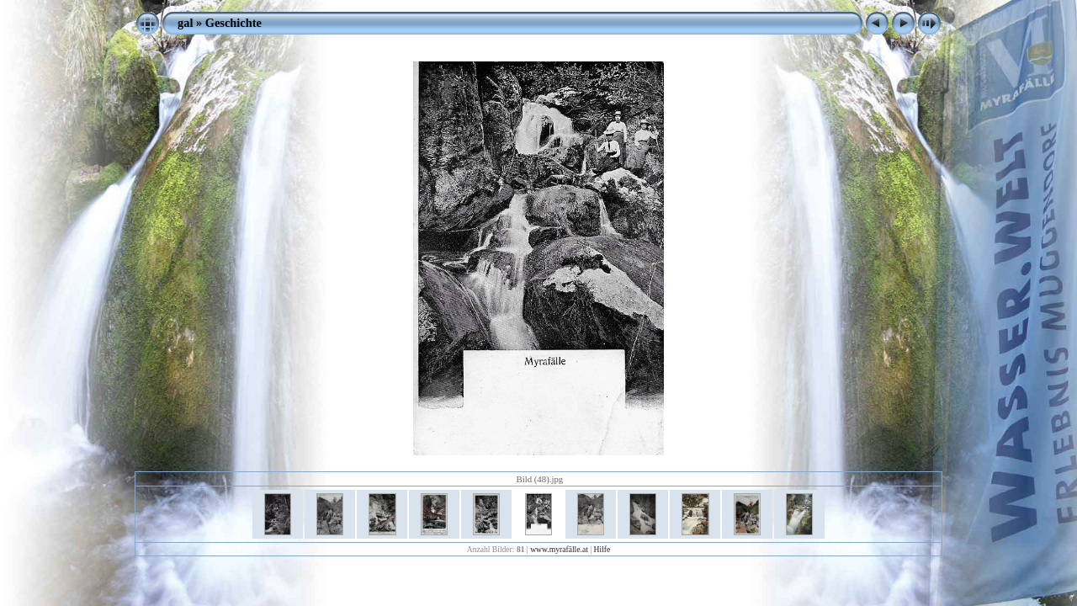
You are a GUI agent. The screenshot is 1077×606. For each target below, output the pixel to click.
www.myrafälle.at (559, 549)
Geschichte (233, 22)
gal (185, 22)
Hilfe (602, 549)
